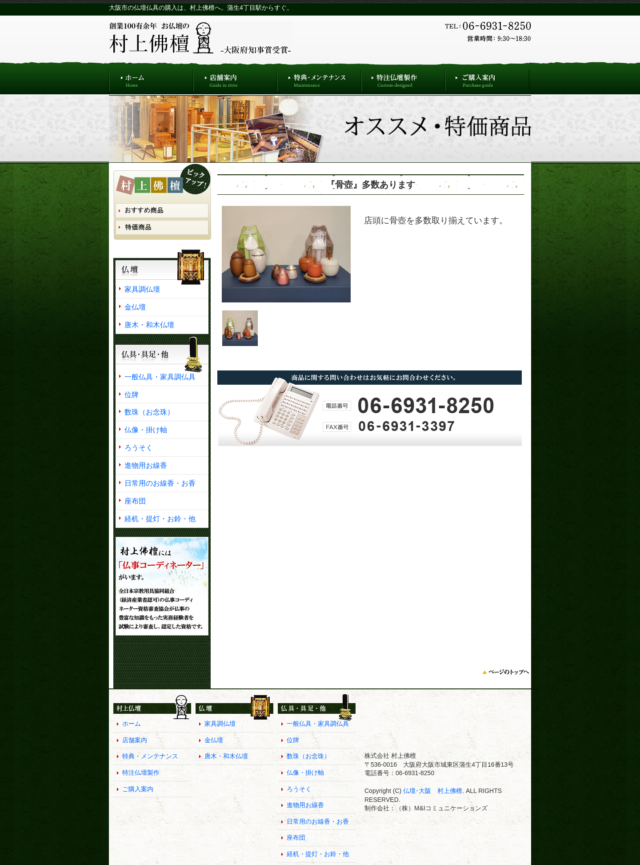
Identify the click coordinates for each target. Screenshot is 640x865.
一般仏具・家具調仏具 (160, 377)
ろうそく (138, 447)
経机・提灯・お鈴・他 (160, 519)
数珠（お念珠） (149, 412)
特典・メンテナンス (319, 78)
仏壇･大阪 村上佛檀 (431, 790)
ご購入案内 (487, 78)
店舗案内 (235, 78)
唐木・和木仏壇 (149, 325)
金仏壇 (135, 307)
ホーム (151, 78)
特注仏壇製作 (403, 78)
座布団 (135, 501)
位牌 (131, 394)
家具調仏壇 (142, 289)
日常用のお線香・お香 (160, 483)
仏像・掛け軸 (145, 430)
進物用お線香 (145, 465)
